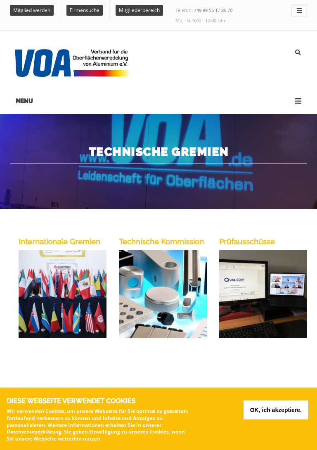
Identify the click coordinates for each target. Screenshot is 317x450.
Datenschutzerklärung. (35, 431)
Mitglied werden (31, 10)
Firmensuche (84, 10)
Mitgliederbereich (139, 10)
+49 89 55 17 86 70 (213, 10)
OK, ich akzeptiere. (276, 410)
